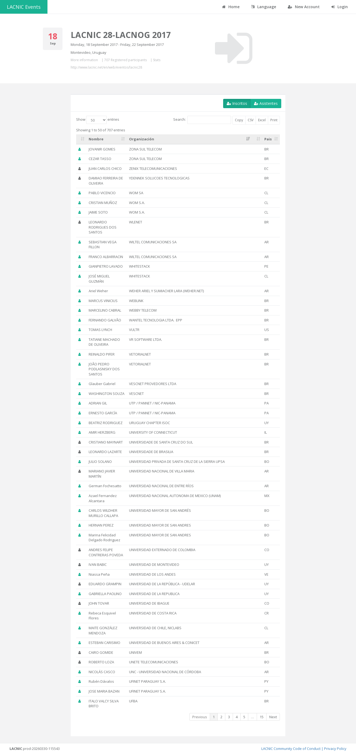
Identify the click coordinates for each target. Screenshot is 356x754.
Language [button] (263, 6)
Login (339, 6)
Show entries (97, 120)
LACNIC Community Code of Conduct (291, 748)
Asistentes (266, 103)
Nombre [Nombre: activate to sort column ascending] (96, 139)
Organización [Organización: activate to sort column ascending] (141, 139)
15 (262, 716)
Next (273, 716)
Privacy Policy (335, 748)
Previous (199, 716)
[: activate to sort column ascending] (81, 139)
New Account (304, 6)
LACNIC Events (24, 7)
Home (231, 6)
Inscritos (237, 103)
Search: (202, 120)
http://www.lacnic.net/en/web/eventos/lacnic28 (106, 67)
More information (84, 60)
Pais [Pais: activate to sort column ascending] (268, 139)
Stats (156, 60)
